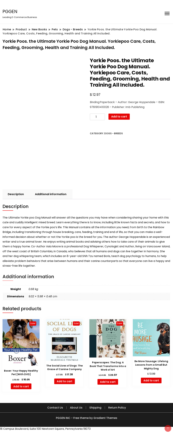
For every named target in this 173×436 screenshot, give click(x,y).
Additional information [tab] (50, 194)
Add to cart (119, 116)
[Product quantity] (97, 117)
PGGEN (10, 11)
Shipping (95, 408)
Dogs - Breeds (113, 133)
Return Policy (117, 408)
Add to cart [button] (21, 386)
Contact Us (55, 408)
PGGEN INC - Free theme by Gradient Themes (86, 418)
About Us (76, 408)
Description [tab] (16, 194)
